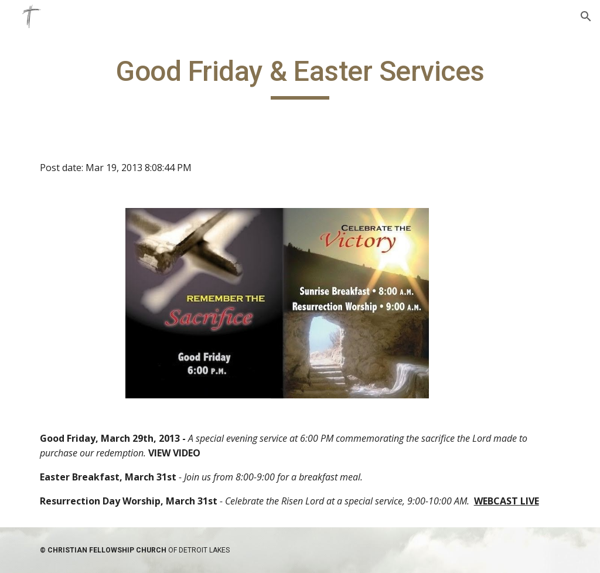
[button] (586, 16)
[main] (300, 76)
